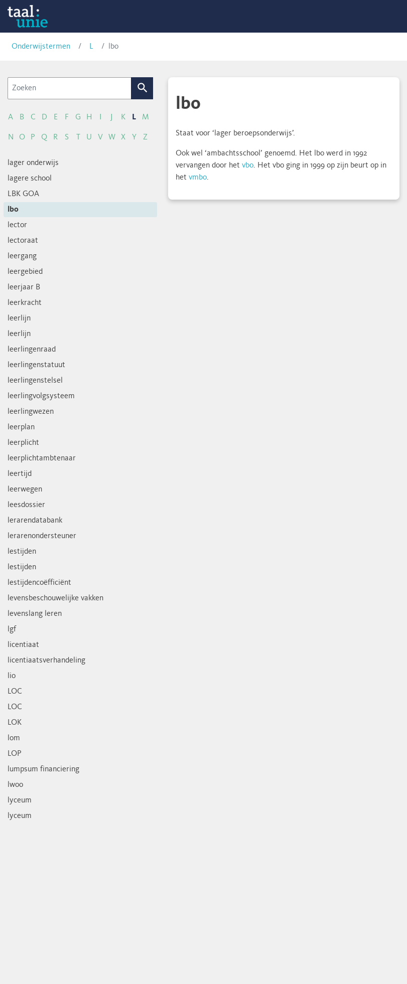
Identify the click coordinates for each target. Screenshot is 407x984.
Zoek (142, 88)
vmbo (198, 178)
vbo (247, 165)
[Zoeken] (69, 88)
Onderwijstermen (41, 47)
